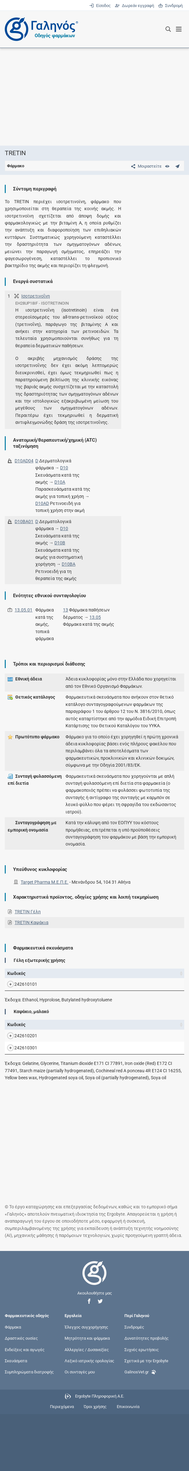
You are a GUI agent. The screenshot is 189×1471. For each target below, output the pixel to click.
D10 (64, 467)
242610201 (19, 1071)
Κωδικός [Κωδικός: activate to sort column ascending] (16, 976)
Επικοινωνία (128, 1463)
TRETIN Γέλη (28, 911)
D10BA (68, 564)
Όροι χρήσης (95, 1463)
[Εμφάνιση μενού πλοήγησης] (179, 29)
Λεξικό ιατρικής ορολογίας (89, 1417)
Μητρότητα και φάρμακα (87, 1395)
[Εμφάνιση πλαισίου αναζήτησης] (168, 29)
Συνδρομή (170, 5)
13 (65, 609)
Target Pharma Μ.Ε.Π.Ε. (44, 882)
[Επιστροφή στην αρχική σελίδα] (94, 1335)
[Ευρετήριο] (167, 166)
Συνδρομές (134, 1384)
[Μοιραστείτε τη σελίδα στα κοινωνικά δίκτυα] (145, 166)
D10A (59, 482)
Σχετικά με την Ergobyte (146, 1417)
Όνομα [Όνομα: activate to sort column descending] (43, 976)
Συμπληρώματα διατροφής (29, 1428)
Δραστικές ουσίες (21, 1395)
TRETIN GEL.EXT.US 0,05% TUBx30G (55, 998)
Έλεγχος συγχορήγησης (86, 1384)
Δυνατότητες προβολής (146, 1395)
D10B (59, 542)
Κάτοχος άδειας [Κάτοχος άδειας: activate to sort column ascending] (160, 977)
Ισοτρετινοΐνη (35, 296)
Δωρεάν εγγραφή (135, 5)
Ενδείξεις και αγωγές (25, 1406)
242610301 (19, 1097)
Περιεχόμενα (62, 1463)
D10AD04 (24, 460)
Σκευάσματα (16, 1417)
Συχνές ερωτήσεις (141, 1406)
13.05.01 (23, 609)
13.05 (95, 617)
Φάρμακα (13, 1384)
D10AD (42, 503)
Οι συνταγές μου (80, 1428)
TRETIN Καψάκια (31, 922)
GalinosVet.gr (140, 1428)
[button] (89, 1358)
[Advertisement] (94, 96)
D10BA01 (24, 521)
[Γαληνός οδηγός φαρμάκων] (40, 29)
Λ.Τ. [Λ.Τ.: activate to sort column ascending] (143, 976)
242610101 (19, 998)
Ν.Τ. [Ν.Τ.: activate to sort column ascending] (113, 976)
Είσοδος (100, 5)
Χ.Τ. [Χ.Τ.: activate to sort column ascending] (128, 976)
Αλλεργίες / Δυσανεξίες (87, 1406)
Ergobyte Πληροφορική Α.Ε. (99, 1453)
